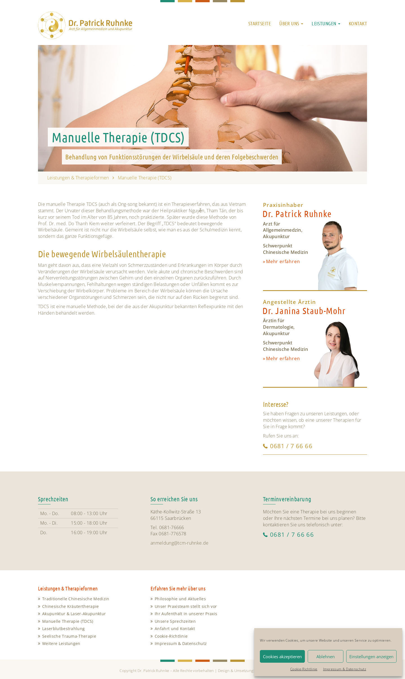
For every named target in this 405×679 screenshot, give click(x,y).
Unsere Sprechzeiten (175, 621)
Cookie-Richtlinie (303, 669)
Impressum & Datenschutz (344, 669)
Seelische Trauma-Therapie (69, 636)
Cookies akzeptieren (282, 656)
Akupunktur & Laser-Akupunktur (74, 613)
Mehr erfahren (283, 261)
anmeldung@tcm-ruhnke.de (179, 543)
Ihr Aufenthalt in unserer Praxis (186, 613)
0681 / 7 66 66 (291, 446)
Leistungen (326, 23)
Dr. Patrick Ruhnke (297, 213)
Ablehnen (325, 656)
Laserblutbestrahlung (63, 628)
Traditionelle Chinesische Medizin (75, 598)
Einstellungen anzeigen (371, 656)
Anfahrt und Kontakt (175, 628)
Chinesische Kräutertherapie (70, 606)
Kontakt (358, 23)
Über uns (291, 23)
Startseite (259, 23)
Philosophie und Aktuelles (180, 598)
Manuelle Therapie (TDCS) (67, 621)
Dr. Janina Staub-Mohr (304, 310)
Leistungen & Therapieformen (78, 178)
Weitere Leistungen (61, 643)
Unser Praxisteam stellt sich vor (186, 606)
